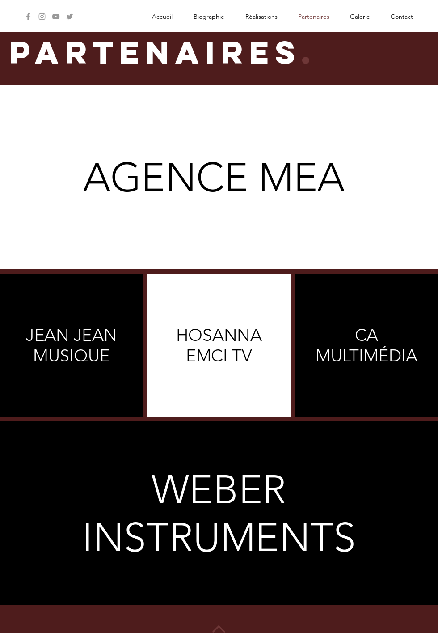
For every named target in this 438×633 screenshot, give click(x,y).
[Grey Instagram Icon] (42, 16)
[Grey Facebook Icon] (28, 16)
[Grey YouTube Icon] (55, 16)
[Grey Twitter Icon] (69, 16)
